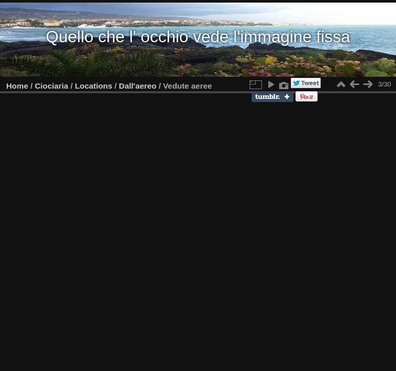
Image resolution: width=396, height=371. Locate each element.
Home (17, 85)
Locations (93, 85)
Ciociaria (52, 85)
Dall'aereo (138, 85)
